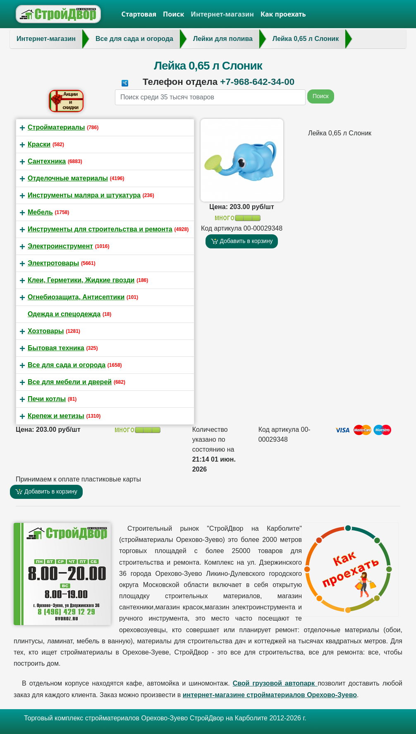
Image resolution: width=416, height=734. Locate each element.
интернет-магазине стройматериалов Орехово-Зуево (270, 694)
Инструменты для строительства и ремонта (100, 229)
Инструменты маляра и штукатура (84, 195)
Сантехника (47, 161)
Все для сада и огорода (66, 364)
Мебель (40, 212)
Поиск (173, 14)
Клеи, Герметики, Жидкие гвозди (81, 280)
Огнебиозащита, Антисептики (76, 297)
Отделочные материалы (68, 178)
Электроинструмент (60, 246)
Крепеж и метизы (56, 415)
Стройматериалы (56, 127)
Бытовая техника (56, 347)
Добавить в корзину (242, 241)
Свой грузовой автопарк (275, 683)
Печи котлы (47, 398)
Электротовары (53, 263)
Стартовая (139, 14)
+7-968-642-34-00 (257, 82)
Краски (39, 144)
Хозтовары (46, 331)
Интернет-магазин (222, 14)
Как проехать (283, 14)
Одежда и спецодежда (64, 314)
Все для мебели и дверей (70, 381)
